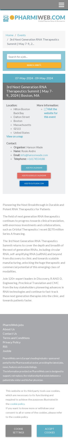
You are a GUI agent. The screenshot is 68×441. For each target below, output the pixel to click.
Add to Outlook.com (34, 183)
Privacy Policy (11, 342)
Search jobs (34, 65)
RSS (5, 346)
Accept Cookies (49, 430)
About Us (9, 329)
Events (21, 35)
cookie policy (17, 403)
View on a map (14, 136)
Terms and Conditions (16, 338)
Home (9, 35)
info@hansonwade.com (34, 155)
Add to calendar (34, 168)
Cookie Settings (18, 430)
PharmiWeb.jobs (13, 324)
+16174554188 (36, 158)
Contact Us (10, 333)
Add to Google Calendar (34, 175)
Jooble (7, 351)
